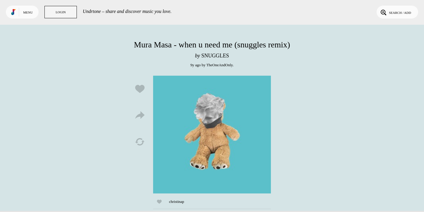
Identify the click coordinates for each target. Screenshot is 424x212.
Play (212, 134)
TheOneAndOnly (219, 65)
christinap (176, 201)
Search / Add (395, 12)
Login (61, 12)
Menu (28, 12)
